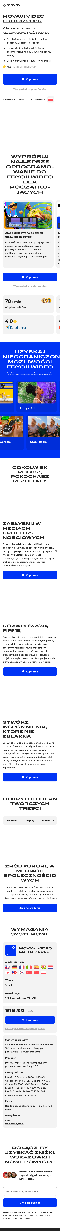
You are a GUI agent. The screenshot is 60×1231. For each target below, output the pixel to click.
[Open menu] (55, 5)
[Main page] (12, 5)
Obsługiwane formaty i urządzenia (25, 1028)
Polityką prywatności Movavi (16, 1220)
